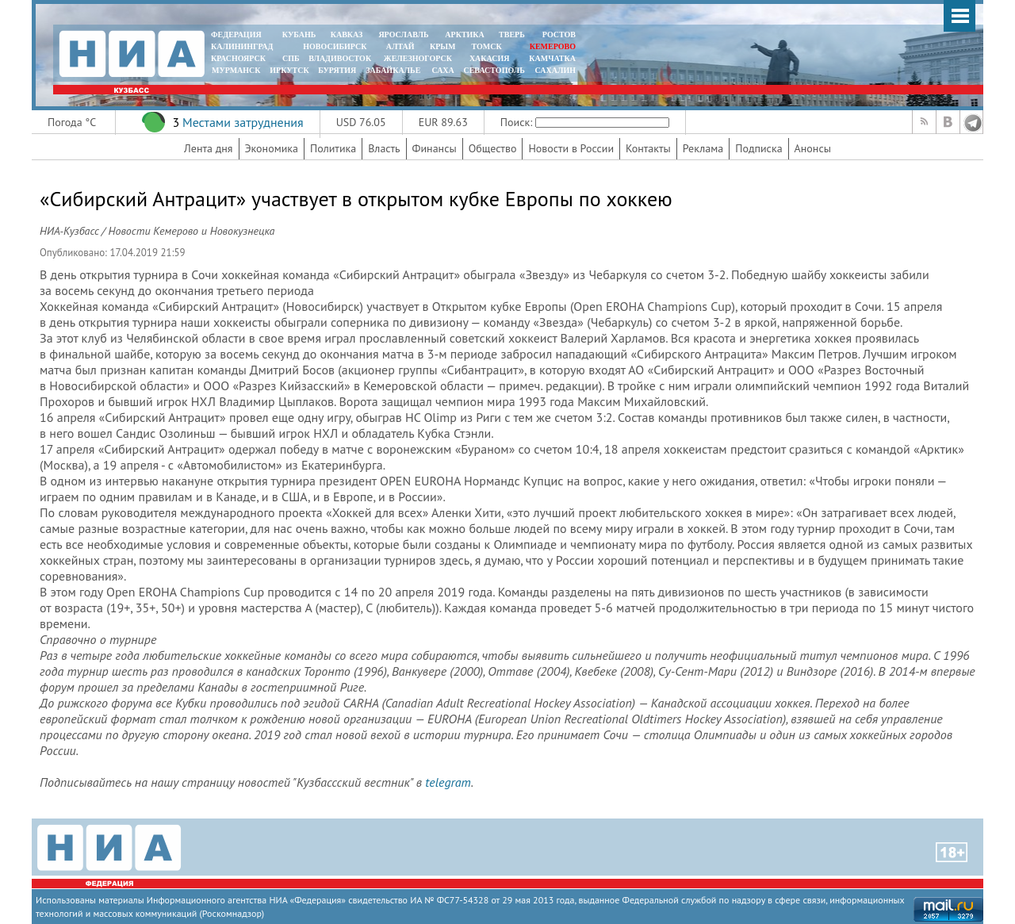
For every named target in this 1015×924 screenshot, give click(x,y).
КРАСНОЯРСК (238, 58)
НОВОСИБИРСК (334, 46)
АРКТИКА (465, 34)
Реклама (703, 148)
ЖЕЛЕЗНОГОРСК (418, 58)
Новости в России (571, 148)
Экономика (272, 148)
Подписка (758, 148)
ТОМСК (489, 46)
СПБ (291, 58)
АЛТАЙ (400, 46)
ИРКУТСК (289, 70)
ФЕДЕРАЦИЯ (236, 34)
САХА (442, 70)
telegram (447, 782)
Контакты (648, 148)
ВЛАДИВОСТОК (339, 58)
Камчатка (551, 58)
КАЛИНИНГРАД (242, 46)
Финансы (434, 148)
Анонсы (813, 148)
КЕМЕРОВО (553, 46)
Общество (493, 148)
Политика (333, 148)
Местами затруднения (243, 122)
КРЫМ (443, 46)
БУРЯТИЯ (337, 70)
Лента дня (208, 148)
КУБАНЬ (299, 34)
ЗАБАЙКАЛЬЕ (394, 70)
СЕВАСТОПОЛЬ (493, 70)
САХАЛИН (555, 70)
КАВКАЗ (347, 34)
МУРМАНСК (236, 70)
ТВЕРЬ (512, 34)
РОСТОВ (559, 34)
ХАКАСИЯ (488, 58)
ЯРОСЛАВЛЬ (403, 34)
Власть (384, 148)
